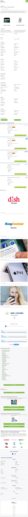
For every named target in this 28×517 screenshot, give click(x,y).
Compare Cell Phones (3, 2)
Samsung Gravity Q (4, 379)
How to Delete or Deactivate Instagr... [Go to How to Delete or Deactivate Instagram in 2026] (4, 259)
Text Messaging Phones (18, 488)
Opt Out (14, 515)
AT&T (16, 461)
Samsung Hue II (4, 356)
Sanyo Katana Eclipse (5, 369)
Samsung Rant (4, 354)
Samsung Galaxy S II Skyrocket (6, 375)
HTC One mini (4, 372)
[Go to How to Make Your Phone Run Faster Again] (14, 295)
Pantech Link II (4, 376)
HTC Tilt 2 (3, 366)
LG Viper (3, 367)
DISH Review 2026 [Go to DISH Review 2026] (2, 212)
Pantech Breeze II (4, 361)
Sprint (2, 462)
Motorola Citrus (4, 359)
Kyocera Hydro (4, 373)
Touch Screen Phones (4, 488)
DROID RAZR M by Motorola (5, 357)
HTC (1, 470)
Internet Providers (3, 482)
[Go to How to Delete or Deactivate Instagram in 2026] (14, 248)
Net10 (16, 463)
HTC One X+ (3, 368)
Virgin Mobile (3, 463)
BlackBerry (17, 469)
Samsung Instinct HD (4, 374)
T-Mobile (16, 462)
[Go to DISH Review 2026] (14, 202)
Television (16, 482)
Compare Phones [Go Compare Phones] (14, 409)
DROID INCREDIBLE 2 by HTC (6, 350)
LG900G (3, 371)
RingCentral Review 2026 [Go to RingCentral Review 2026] (3, 236)
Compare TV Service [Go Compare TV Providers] (14, 423)
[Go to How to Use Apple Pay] (14, 272)
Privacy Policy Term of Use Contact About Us (14, 509)
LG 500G (3, 370)
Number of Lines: (14, 323)
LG (15, 470)
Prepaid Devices (17, 487)
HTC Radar (3, 378)
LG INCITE (3, 362)
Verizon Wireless (3, 461)
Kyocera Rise (3, 377)
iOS (1, 494)
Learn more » (2, 34)
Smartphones (3, 487)
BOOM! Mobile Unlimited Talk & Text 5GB (13, 177)
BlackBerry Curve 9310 (5, 355)
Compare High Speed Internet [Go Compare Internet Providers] (14, 426)
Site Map (14, 513)
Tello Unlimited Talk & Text (11, 138)
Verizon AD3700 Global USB (5, 363)
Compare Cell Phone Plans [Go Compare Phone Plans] (14, 407)
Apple (2, 469)
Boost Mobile (17, 464)
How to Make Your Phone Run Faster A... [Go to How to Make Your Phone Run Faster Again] (5, 306)
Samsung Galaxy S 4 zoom (5, 351)
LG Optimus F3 (4, 358)
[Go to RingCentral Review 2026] (14, 225)
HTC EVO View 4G (4, 364)
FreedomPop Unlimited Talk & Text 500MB (13, 164)
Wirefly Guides (14, 498)
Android (2, 493)
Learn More (14, 384)
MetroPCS (2, 464)
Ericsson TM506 (4, 360)
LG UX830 (3, 352)
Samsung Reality (4, 365)
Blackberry (16, 493)
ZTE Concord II (4, 353)
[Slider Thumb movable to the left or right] (6, 332)
